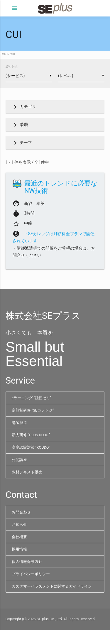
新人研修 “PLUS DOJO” (31, 435)
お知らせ (19, 524)
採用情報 (19, 549)
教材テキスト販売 (27, 472)
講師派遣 (19, 422)
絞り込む (12, 67)
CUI (12, 54)
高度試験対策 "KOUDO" (31, 447)
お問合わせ (21, 512)
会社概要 (19, 537)
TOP (3, 54)
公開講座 (19, 459)
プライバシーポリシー (31, 574)
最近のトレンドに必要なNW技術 (60, 186)
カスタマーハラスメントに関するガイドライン (52, 586)
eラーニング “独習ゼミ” (32, 398)
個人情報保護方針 (27, 561)
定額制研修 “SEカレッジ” (33, 410)
